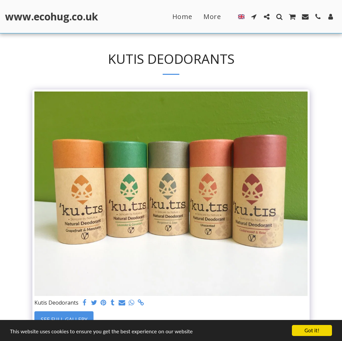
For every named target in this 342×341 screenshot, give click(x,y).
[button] (254, 16)
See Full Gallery (64, 319)
